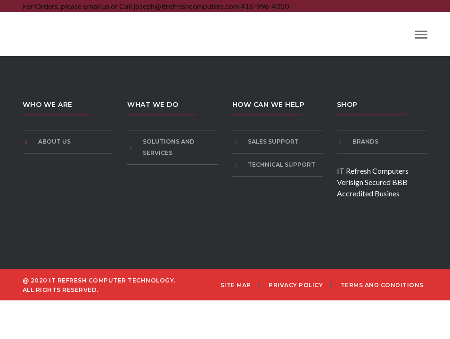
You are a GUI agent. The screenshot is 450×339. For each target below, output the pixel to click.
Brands (365, 141)
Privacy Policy (296, 285)
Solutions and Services (169, 147)
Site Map (236, 285)
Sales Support (273, 141)
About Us (54, 141)
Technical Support (281, 164)
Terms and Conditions (382, 285)
